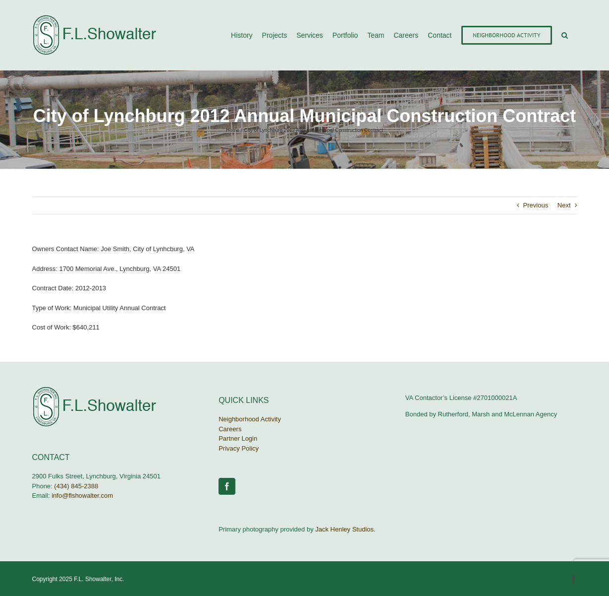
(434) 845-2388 (76, 486)
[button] (564, 35)
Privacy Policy (239, 448)
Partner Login (238, 438)
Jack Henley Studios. (345, 529)
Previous (536, 205)
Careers (230, 429)
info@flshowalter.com (82, 495)
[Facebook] (227, 486)
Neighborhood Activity (250, 419)
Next (564, 205)
